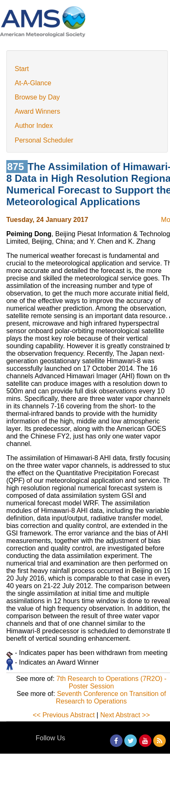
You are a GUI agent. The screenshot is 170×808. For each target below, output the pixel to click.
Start (22, 68)
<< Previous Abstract (64, 715)
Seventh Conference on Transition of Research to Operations (111, 697)
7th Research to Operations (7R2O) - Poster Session (111, 682)
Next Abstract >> (125, 715)
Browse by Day (37, 97)
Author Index (34, 125)
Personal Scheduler (44, 140)
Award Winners (37, 111)
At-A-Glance (33, 83)
